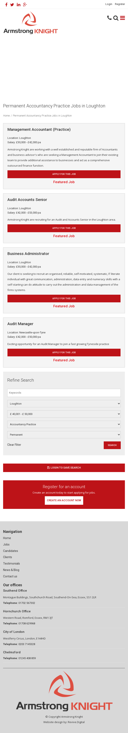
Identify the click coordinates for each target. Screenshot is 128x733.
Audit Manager (20, 323)
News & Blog (11, 570)
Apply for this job (64, 174)
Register (120, 4)
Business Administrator (28, 253)
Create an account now (64, 500)
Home (6, 115)
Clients (7, 557)
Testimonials (11, 563)
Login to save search (64, 467)
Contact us (10, 576)
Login (108, 4)
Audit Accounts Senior (27, 199)
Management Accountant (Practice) (39, 129)
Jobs (6, 544)
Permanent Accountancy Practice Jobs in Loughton (42, 115)
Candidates (10, 551)
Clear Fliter (14, 444)
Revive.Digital (76, 722)
